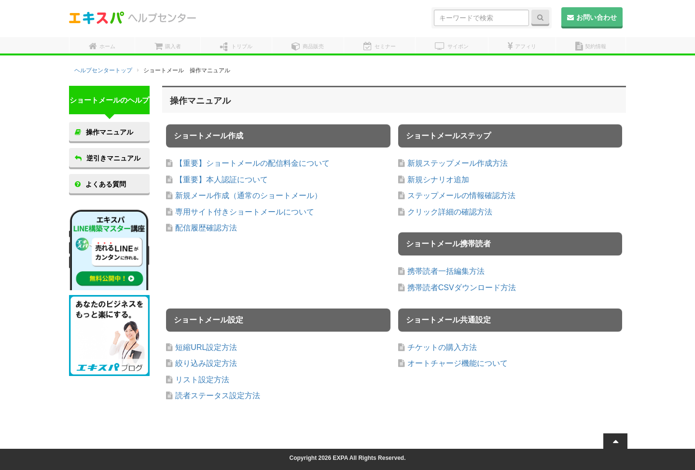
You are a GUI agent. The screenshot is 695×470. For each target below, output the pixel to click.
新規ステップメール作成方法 (457, 163)
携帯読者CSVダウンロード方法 (461, 287)
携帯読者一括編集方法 (446, 271)
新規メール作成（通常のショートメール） (248, 195)
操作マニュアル (104, 132)
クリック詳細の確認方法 (449, 212)
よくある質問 (100, 184)
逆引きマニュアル (107, 158)
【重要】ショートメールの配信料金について (252, 163)
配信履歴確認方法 (206, 228)
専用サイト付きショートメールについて (244, 212)
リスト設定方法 (202, 380)
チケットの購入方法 (442, 347)
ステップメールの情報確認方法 (461, 195)
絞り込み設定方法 (206, 363)
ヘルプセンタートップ (103, 70)
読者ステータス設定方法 (217, 395)
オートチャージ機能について (457, 363)
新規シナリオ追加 (438, 179)
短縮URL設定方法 (206, 347)
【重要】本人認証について (221, 179)
